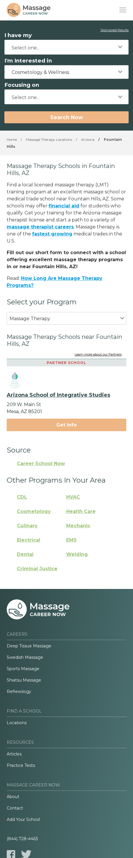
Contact (15, 808)
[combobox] (66, 47)
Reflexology (19, 691)
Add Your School (23, 819)
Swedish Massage (25, 657)
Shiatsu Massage (24, 680)
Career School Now (41, 463)
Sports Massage (23, 668)
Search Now (66, 117)
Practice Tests (21, 765)
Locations (17, 722)
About (13, 796)
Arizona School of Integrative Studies (58, 395)
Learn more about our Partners (98, 354)
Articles (14, 754)
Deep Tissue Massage (29, 646)
